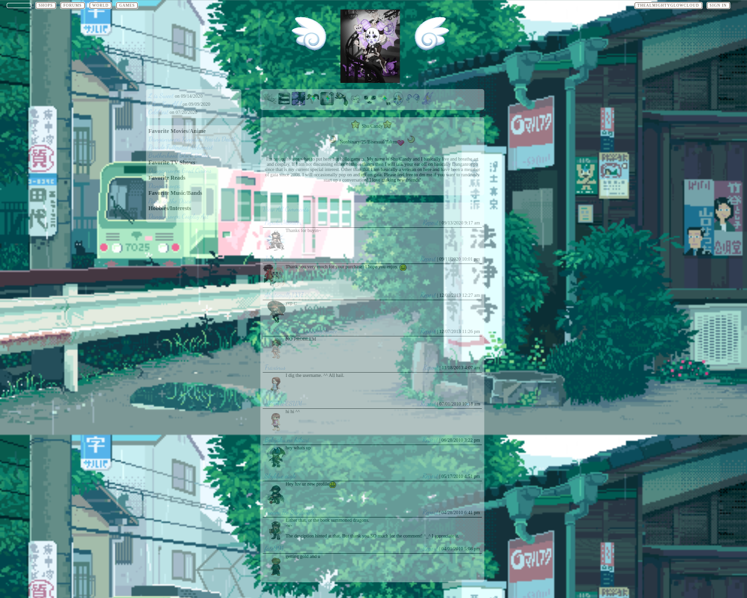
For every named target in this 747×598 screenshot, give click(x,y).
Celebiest (159, 112)
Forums (72, 5)
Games (127, 5)
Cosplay (191, 216)
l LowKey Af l (165, 104)
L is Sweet (161, 95)
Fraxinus (275, 367)
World (100, 5)
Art (204, 216)
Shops (46, 5)
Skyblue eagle (281, 476)
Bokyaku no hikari (287, 440)
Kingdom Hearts (201, 139)
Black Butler (194, 155)
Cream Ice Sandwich (289, 512)
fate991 (274, 548)
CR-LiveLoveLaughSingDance (301, 331)
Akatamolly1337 (284, 295)
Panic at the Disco (170, 201)
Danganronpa (165, 139)
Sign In (718, 5)
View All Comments (286, 209)
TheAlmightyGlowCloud (668, 5)
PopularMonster (283, 222)
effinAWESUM (284, 403)
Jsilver (272, 258)
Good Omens (197, 170)
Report (430, 222)
